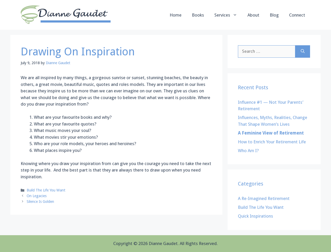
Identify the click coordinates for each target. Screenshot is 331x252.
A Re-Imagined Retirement (264, 198)
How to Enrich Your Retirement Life (272, 141)
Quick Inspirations (255, 216)
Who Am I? (248, 150)
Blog (274, 15)
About (253, 15)
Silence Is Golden (40, 201)
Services (228, 15)
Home (176, 15)
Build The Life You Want (46, 190)
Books (198, 15)
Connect (297, 15)
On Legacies (37, 196)
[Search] (302, 51)
